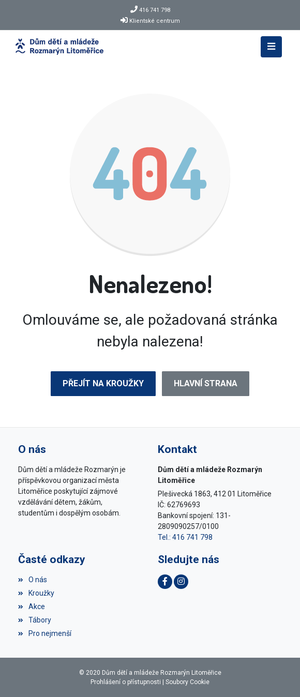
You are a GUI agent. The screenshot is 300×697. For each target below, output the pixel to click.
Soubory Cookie (187, 682)
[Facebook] (165, 581)
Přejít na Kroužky (103, 383)
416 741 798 (154, 10)
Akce (31, 606)
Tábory (34, 620)
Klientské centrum (154, 21)
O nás (32, 579)
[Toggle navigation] (271, 46)
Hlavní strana (205, 383)
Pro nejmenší (44, 633)
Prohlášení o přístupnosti (126, 682)
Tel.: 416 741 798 (185, 537)
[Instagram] (181, 581)
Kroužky (36, 593)
